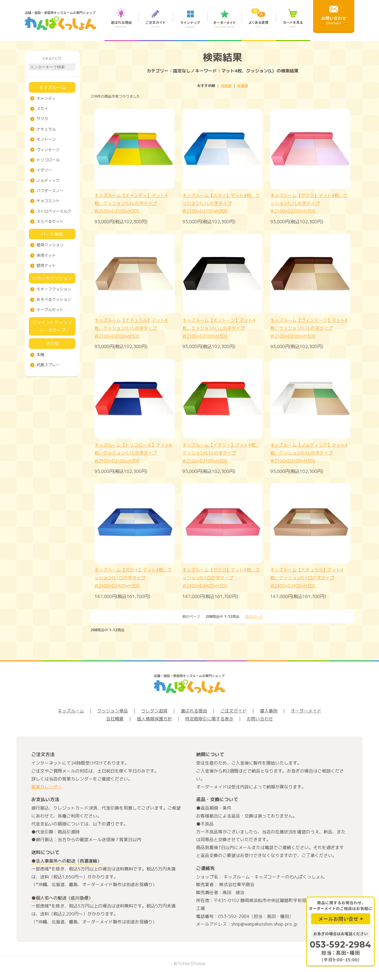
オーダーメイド (224, 24)
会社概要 (115, 719)
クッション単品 (112, 711)
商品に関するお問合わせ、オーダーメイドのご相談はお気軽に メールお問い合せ (340, 912)
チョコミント (48, 200)
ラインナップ (190, 24)
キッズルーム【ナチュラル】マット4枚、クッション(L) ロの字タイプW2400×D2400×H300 (306, 578)
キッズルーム (52, 87)
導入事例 (268, 711)
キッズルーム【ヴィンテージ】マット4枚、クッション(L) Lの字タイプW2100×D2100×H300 (309, 328)
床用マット (46, 255)
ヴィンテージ (48, 149)
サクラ (42, 118)
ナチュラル (46, 129)
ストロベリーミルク (54, 211)
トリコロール (48, 159)
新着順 (242, 85)
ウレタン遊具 (154, 711)
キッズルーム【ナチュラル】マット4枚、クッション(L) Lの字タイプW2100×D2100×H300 (131, 328)
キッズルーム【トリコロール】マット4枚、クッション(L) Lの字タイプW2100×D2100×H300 (133, 453)
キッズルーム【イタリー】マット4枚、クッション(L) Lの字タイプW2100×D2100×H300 (221, 453)
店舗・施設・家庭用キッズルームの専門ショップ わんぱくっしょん (60, 20)
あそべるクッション (54, 299)
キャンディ (46, 98)
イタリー (44, 170)
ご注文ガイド (156, 24)
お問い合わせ (260, 719)
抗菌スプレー (48, 364)
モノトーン (46, 139)
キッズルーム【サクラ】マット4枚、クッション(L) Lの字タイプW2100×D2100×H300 (309, 203)
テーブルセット (50, 309)
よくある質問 (259, 24)
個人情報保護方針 (154, 719)
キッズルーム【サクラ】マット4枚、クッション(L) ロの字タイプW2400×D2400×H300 (221, 578)
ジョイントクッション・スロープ (52, 326)
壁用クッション (50, 244)
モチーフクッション (54, 289)
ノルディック (48, 180)
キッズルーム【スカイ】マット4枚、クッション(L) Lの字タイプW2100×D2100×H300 (221, 203)
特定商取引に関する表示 (209, 719)
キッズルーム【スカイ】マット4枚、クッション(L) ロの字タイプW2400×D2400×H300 (133, 578)
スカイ (42, 108)
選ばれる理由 (121, 24)
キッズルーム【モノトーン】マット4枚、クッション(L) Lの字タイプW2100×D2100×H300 (218, 328)
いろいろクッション (52, 278)
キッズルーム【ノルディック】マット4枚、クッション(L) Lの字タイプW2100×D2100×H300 (309, 453)
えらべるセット (50, 221)
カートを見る (293, 24)
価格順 (226, 85)
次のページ (254, 616)
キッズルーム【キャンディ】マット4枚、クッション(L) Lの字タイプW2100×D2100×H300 (131, 203)
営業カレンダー (46, 787)
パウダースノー (50, 190)
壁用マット (46, 265)
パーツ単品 (52, 234)
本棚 (40, 354)
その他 (52, 343)
